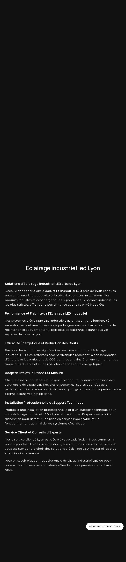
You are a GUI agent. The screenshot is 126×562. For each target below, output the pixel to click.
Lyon (98, 291)
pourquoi (76, 380)
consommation (105, 355)
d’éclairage (35, 320)
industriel (67, 291)
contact (100, 465)
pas (75, 465)
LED (79, 291)
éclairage (52, 291)
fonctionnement (17, 423)
